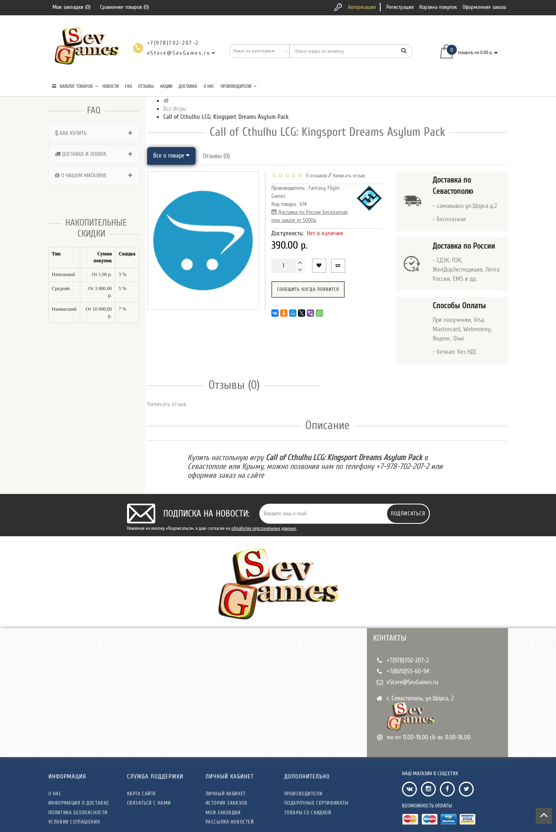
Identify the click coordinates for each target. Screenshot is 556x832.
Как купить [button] (94, 133)
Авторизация (362, 7)
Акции (166, 86)
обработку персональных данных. (264, 528)
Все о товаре (171, 155)
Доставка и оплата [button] (94, 154)
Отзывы (146, 86)
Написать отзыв (349, 175)
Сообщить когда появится (308, 289)
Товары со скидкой (307, 812)
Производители (239, 86)
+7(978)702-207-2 (408, 660)
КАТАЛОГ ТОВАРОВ (75, 86)
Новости (110, 86)
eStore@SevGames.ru (412, 682)
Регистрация (400, 7)
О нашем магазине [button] (94, 175)
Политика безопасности (78, 812)
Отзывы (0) (216, 156)
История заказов (227, 803)
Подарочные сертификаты (316, 803)
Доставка (188, 86)
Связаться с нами (149, 803)
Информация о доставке (78, 803)
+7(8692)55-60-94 (408, 671)
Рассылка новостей (230, 822)
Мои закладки (223, 812)
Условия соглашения (74, 822)
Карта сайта (141, 794)
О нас (209, 86)
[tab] (94, 133)
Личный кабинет (226, 794)
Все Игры (174, 108)
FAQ (128, 86)
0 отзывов (315, 175)
